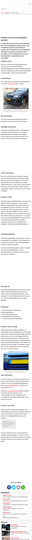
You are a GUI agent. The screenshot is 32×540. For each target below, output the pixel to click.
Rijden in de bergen (7, 495)
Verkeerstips (7, 12)
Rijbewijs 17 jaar (6, 512)
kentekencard (11, 83)
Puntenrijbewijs (6, 499)
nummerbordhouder (13, 391)
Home (2, 12)
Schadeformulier (6, 502)
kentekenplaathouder (12, 385)
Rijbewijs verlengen (7, 506)
